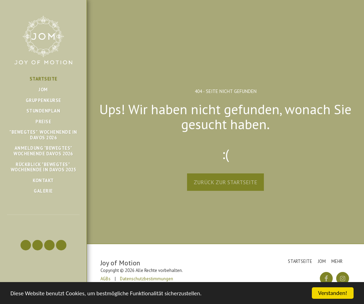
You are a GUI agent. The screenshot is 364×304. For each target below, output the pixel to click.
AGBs (105, 279)
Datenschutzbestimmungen (146, 279)
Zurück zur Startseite (225, 182)
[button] (26, 245)
